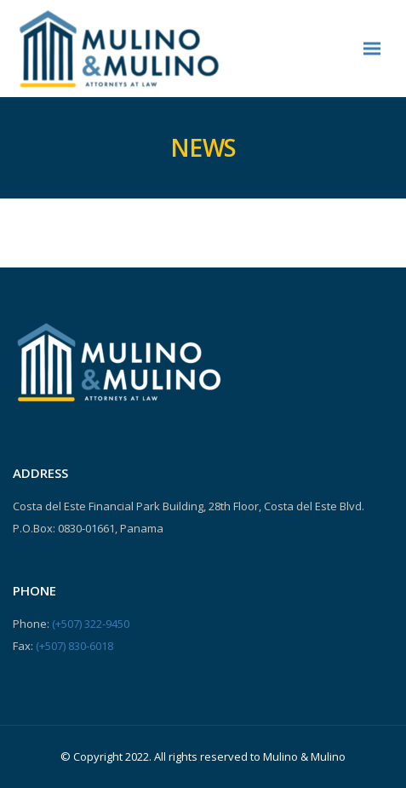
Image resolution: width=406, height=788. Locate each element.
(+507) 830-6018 (74, 645)
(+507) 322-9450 (90, 623)
